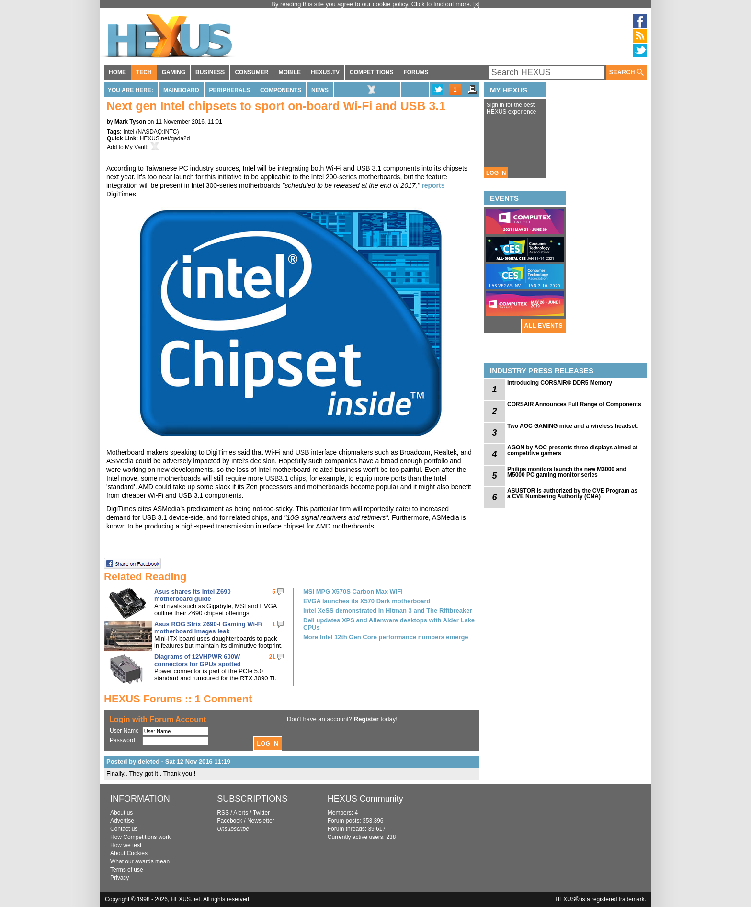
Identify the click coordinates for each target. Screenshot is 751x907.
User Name (124, 730)
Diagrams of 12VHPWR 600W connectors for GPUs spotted (197, 660)
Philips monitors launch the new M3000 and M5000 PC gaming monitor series (566, 472)
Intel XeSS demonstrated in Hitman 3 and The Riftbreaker (387, 610)
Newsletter (260, 820)
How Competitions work (140, 837)
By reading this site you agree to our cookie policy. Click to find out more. (372, 4)
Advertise (122, 820)
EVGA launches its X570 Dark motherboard (366, 601)
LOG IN (496, 173)
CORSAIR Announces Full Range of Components (574, 404)
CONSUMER (251, 72)
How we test (125, 845)
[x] (476, 4)
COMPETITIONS (371, 72)
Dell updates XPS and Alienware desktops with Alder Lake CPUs (389, 624)
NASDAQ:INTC (157, 131)
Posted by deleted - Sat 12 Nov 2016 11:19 (168, 761)
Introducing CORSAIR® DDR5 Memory (559, 383)
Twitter (261, 812)
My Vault (136, 147)
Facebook (229, 820)
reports (432, 185)
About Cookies (129, 853)
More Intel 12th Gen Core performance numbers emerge (385, 637)
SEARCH (626, 72)
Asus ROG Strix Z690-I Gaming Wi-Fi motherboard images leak (208, 627)
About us (121, 812)
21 (272, 657)
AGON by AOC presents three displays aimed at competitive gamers (572, 450)
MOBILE (289, 72)
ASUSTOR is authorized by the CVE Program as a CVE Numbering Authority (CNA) (572, 493)
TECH (144, 72)
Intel (128, 131)
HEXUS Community (365, 799)
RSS (223, 812)
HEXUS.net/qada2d (165, 138)
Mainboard (181, 90)
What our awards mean (140, 861)
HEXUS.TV (325, 72)
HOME (117, 72)
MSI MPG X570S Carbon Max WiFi (353, 591)
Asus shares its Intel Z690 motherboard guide (192, 595)
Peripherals (229, 90)
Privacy (119, 877)
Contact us (123, 829)
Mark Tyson (130, 121)
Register (366, 719)
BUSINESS (210, 72)
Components (280, 90)
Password (122, 740)
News (320, 90)
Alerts (240, 812)
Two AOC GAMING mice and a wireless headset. (572, 426)
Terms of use (126, 869)
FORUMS (415, 72)
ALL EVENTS (543, 325)
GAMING (173, 72)
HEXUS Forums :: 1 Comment (178, 699)
